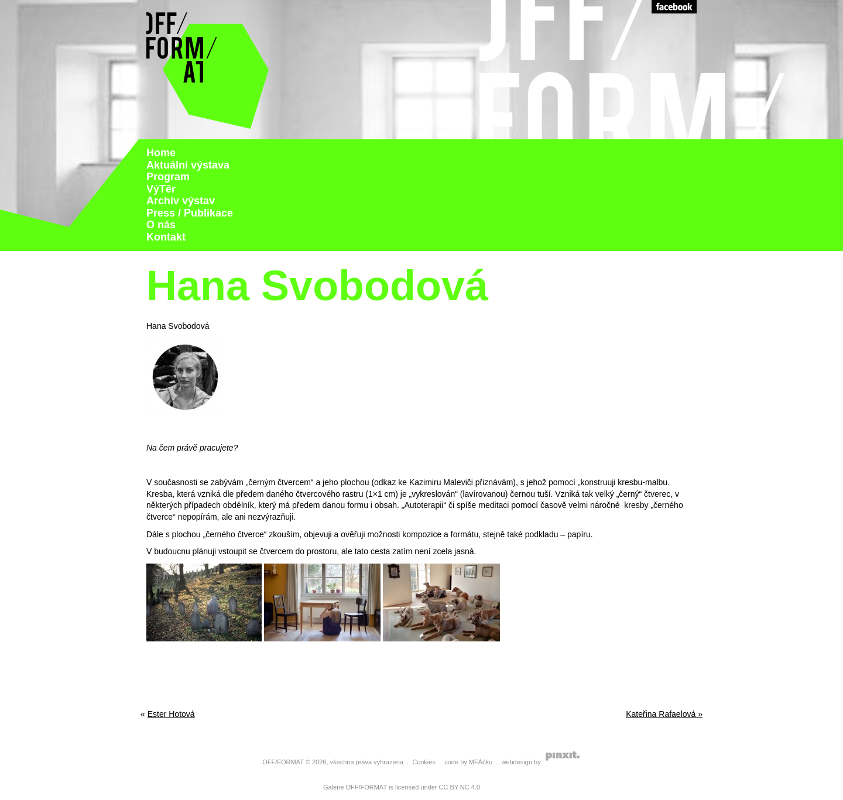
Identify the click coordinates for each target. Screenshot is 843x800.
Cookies (424, 761)
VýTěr (161, 189)
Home (161, 153)
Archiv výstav (180, 201)
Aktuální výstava (187, 165)
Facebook (674, 6)
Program (168, 177)
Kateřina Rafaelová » (664, 714)
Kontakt (166, 237)
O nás (161, 225)
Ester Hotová (171, 714)
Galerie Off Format (207, 69)
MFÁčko (480, 761)
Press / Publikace (189, 213)
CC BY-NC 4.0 (460, 787)
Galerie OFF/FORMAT (355, 787)
